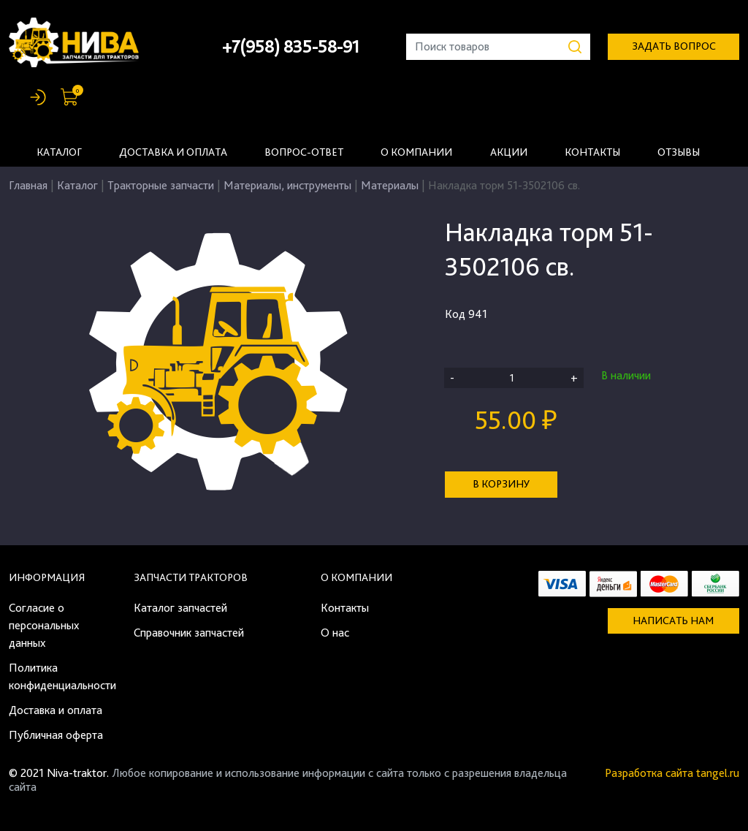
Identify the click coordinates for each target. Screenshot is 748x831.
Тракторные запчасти (160, 185)
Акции (508, 152)
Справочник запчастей (189, 633)
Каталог (59, 152)
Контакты (592, 152)
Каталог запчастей (180, 608)
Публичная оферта (56, 735)
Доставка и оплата (173, 152)
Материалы (390, 185)
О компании (416, 152)
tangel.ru (717, 773)
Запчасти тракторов (191, 577)
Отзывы (678, 152)
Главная (28, 185)
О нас (335, 633)
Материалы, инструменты (287, 185)
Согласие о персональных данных (44, 625)
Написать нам (673, 620)
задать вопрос (674, 46)
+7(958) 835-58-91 (290, 46)
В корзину (501, 483)
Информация (47, 577)
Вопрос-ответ (303, 152)
